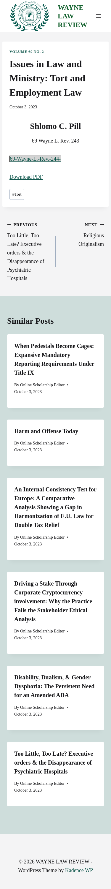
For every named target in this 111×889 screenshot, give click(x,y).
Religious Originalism (82, 233)
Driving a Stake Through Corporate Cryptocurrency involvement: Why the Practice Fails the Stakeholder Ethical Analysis (53, 601)
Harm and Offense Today (46, 431)
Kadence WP (79, 870)
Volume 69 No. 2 (26, 52)
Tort (17, 194)
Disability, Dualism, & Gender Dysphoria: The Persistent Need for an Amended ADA (54, 686)
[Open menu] (98, 16)
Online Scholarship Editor (42, 384)
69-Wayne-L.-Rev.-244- (35, 159)
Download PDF (26, 177)
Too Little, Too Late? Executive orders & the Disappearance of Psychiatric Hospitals (28, 250)
